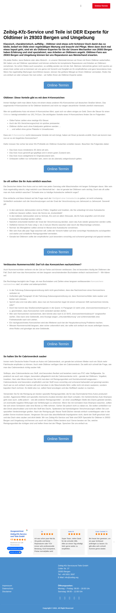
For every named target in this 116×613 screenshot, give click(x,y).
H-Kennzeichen (18, 135)
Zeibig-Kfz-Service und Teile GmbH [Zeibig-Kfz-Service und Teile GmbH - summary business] (18, 535)
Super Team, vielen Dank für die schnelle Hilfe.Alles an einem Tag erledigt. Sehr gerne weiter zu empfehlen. (72, 543)
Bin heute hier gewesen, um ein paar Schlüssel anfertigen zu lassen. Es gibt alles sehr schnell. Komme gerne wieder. (99, 543)
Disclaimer (6, 591)
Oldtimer (7, 114)
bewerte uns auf (14, 552)
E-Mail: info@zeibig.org (68, 577)
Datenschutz (7, 588)
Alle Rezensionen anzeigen (15, 548)
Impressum (7, 586)
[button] (81, 6)
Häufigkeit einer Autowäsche (64, 198)
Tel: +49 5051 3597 (66, 574)
